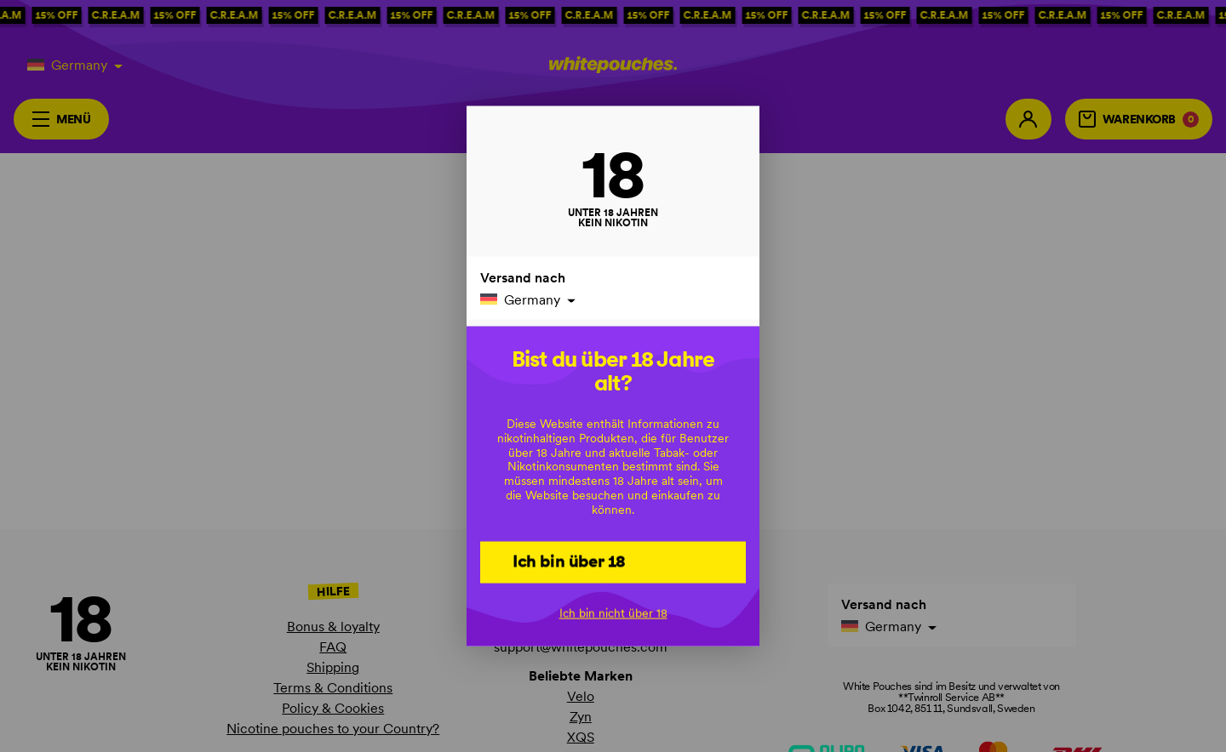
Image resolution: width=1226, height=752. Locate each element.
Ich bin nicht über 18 (613, 613)
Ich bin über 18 (569, 561)
